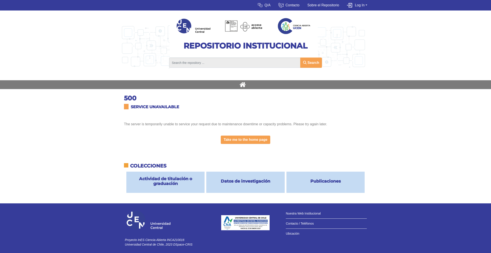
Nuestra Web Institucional (303, 213)
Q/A (268, 5)
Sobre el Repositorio (323, 5)
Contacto (292, 5)
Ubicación (292, 233)
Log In (359, 5)
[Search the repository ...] (234, 63)
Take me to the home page (245, 139)
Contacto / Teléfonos (300, 223)
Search (311, 63)
